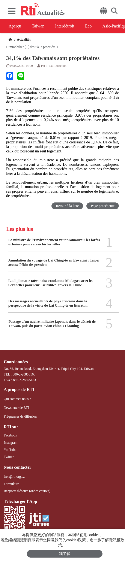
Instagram (10, 442)
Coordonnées (16, 361)
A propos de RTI (19, 389)
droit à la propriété (43, 47)
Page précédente (102, 206)
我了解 (64, 554)
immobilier (16, 47)
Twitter (9, 457)
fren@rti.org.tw (14, 476)
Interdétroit (64, 26)
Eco (88, 26)
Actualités (23, 39)
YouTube (10, 449)
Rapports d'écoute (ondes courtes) (27, 491)
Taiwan (38, 26)
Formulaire (11, 483)
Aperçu (15, 26)
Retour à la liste (67, 206)
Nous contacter (17, 467)
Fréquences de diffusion (20, 416)
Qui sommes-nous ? (17, 399)
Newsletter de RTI (16, 407)
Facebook (10, 435)
